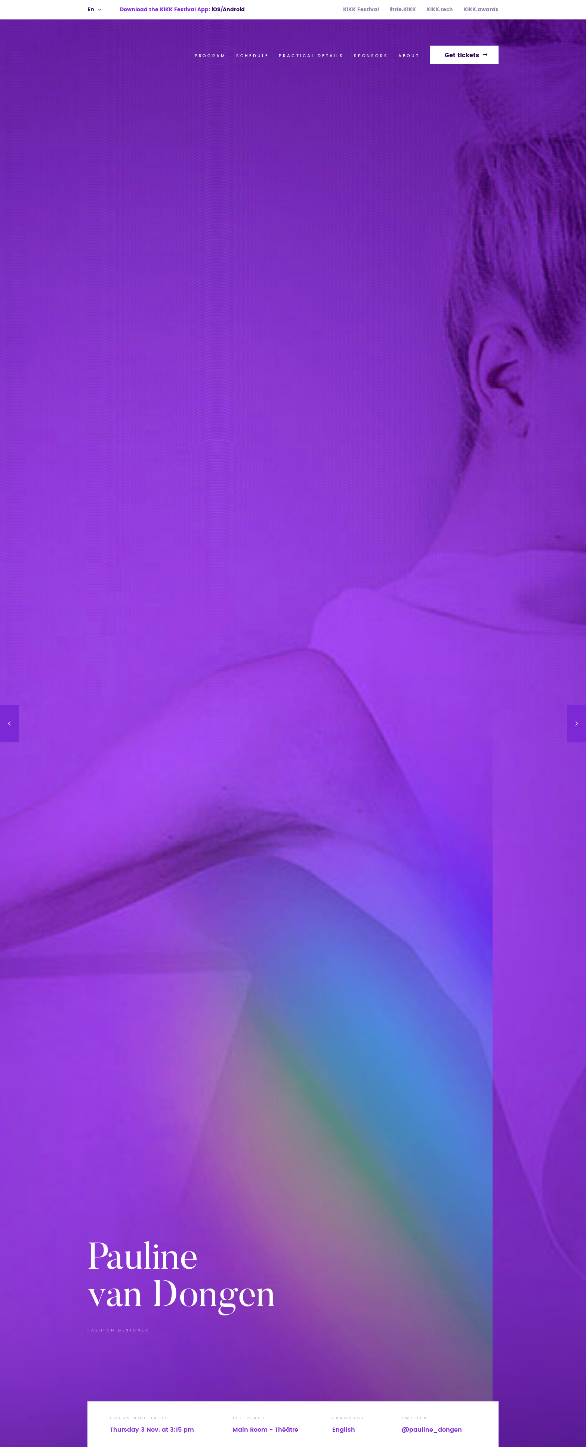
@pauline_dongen (432, 1430)
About (409, 56)
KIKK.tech (439, 9)
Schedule (252, 56)
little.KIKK (402, 9)
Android (234, 9)
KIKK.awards (481, 9)
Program (210, 56)
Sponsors (371, 56)
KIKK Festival (361, 9)
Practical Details (311, 56)
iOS (216, 9)
